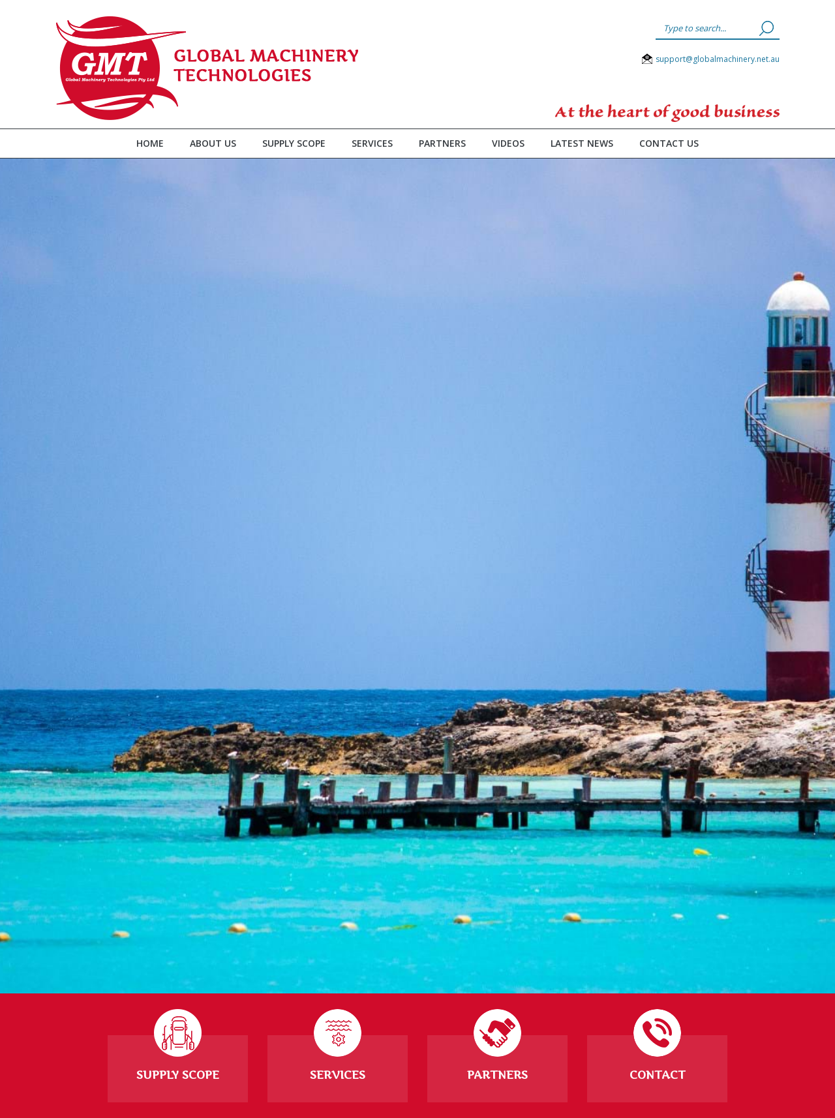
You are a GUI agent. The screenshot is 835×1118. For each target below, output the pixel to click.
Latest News (582, 143)
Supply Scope (294, 143)
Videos (508, 143)
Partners (442, 143)
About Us (213, 143)
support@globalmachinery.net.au (718, 59)
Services (372, 143)
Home (150, 143)
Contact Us (669, 143)
